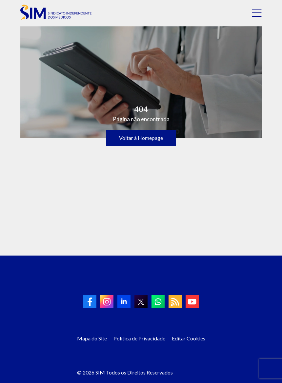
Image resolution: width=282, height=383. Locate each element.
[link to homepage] (55, 13)
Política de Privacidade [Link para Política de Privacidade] (139, 338)
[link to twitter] (141, 301)
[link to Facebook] (89, 301)
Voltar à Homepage (141, 138)
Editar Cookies (188, 338)
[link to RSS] (175, 301)
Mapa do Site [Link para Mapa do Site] (92, 338)
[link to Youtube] (192, 301)
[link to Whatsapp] (158, 301)
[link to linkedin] (124, 301)
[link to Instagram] (106, 301)
